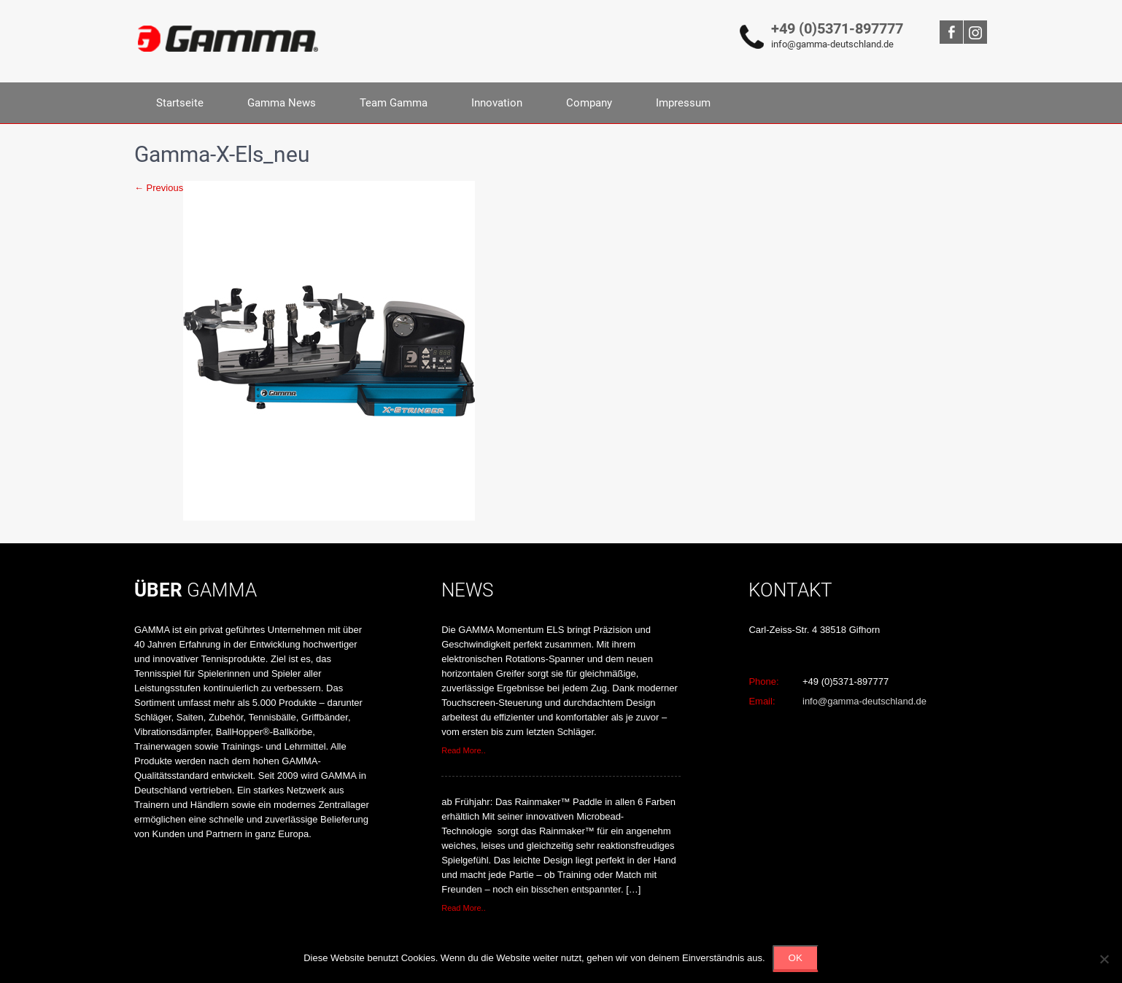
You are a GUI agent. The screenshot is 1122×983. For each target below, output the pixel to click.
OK (795, 957)
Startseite (180, 102)
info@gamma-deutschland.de (832, 44)
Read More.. (463, 750)
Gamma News (281, 102)
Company (589, 102)
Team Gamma (393, 102)
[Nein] (1103, 959)
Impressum (683, 102)
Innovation (496, 102)
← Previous (158, 187)
